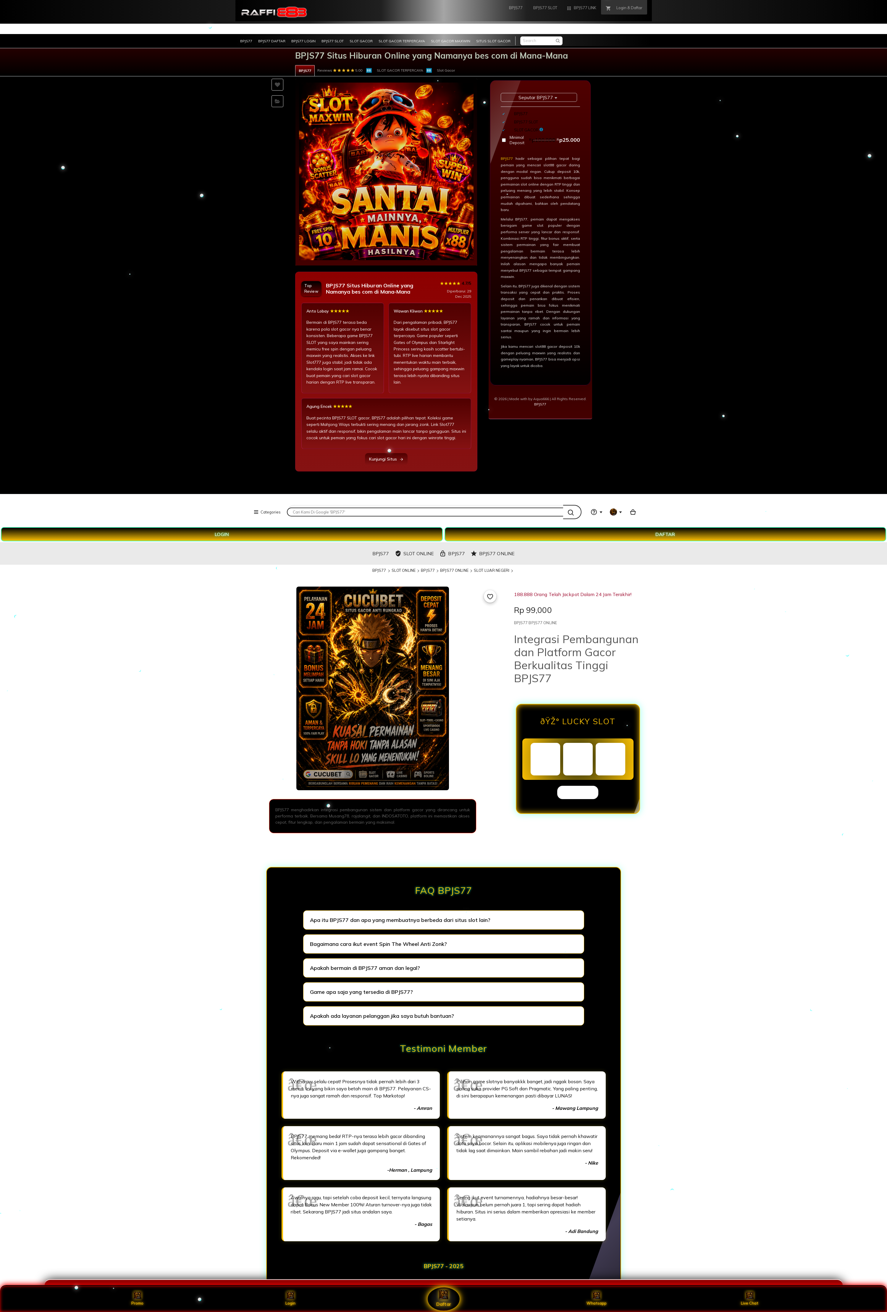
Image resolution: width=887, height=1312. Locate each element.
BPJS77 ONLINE (454, 570)
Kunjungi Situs (386, 459)
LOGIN (222, 534)
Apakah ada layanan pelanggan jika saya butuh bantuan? (382, 1015)
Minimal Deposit (545, 140)
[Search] (572, 512)
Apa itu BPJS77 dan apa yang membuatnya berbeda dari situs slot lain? (400, 920)
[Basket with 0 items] (633, 512)
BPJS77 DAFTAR (271, 41)
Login (290, 1298)
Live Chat (749, 1298)
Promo (137, 1298)
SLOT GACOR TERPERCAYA (402, 41)
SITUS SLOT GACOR (493, 41)
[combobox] (425, 512)
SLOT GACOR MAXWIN (450, 41)
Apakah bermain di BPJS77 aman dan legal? (365, 968)
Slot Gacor (446, 70)
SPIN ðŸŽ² (578, 792)
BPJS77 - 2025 (443, 1266)
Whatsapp (597, 1298)
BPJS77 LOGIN (303, 41)
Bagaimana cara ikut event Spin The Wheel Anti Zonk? (378, 944)
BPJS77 (246, 41)
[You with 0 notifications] (616, 512)
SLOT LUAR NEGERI (491, 570)
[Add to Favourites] (490, 596)
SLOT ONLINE (404, 570)
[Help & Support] (596, 512)
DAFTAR (665, 534)
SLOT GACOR (361, 41)
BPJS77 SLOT (332, 41)
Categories (267, 512)
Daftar (443, 1298)
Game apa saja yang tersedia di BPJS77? (361, 992)
